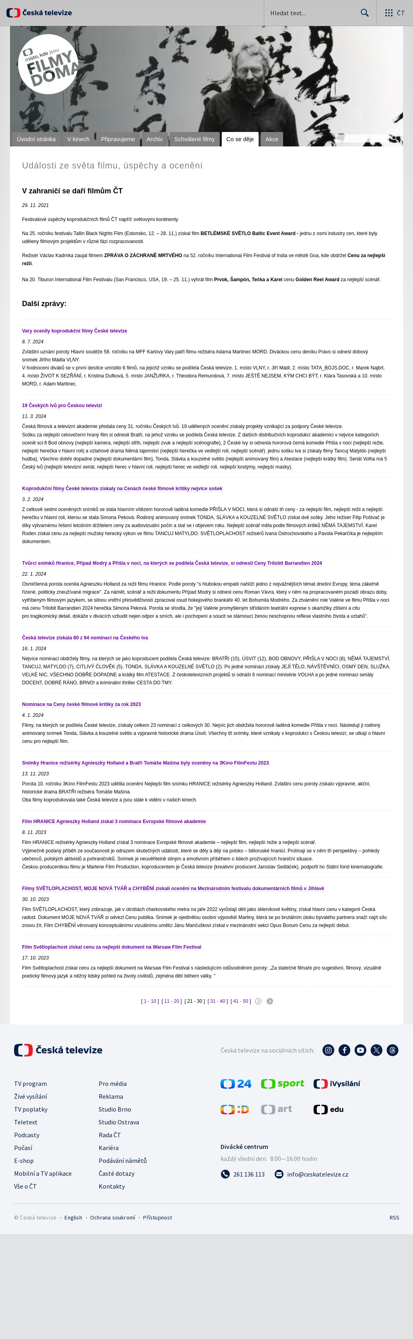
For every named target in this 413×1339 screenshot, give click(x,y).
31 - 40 (217, 1001)
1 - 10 (150, 1001)
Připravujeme (118, 139)
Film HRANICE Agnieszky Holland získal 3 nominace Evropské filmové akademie (114, 821)
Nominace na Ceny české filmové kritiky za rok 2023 (81, 704)
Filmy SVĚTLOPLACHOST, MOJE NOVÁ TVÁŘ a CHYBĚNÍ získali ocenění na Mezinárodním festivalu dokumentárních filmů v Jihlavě (173, 888)
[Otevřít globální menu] (394, 13)
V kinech (78, 139)
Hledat (362, 16)
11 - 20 (171, 1001)
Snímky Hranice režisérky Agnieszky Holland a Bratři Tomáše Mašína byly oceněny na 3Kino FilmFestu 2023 (145, 763)
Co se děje (240, 139)
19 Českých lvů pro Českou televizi (62, 405)
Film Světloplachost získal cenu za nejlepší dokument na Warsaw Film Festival (111, 947)
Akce (271, 139)
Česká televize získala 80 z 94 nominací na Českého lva (85, 638)
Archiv (155, 139)
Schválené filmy (194, 139)
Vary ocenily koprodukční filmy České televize (74, 331)
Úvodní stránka (36, 139)
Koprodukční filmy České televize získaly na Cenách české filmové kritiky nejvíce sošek (122, 488)
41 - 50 (240, 1001)
